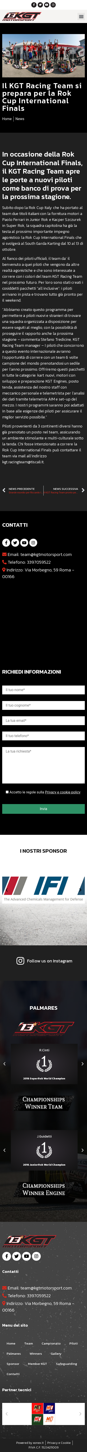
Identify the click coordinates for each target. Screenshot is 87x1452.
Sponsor (13, 1363)
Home (11, 1343)
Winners (36, 1353)
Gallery (56, 1353)
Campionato (51, 1343)
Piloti (73, 1343)
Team (28, 1343)
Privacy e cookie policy (62, 792)
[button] (81, 16)
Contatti (13, 1373)
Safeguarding (66, 1363)
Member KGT (37, 1363)
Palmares (14, 1353)
